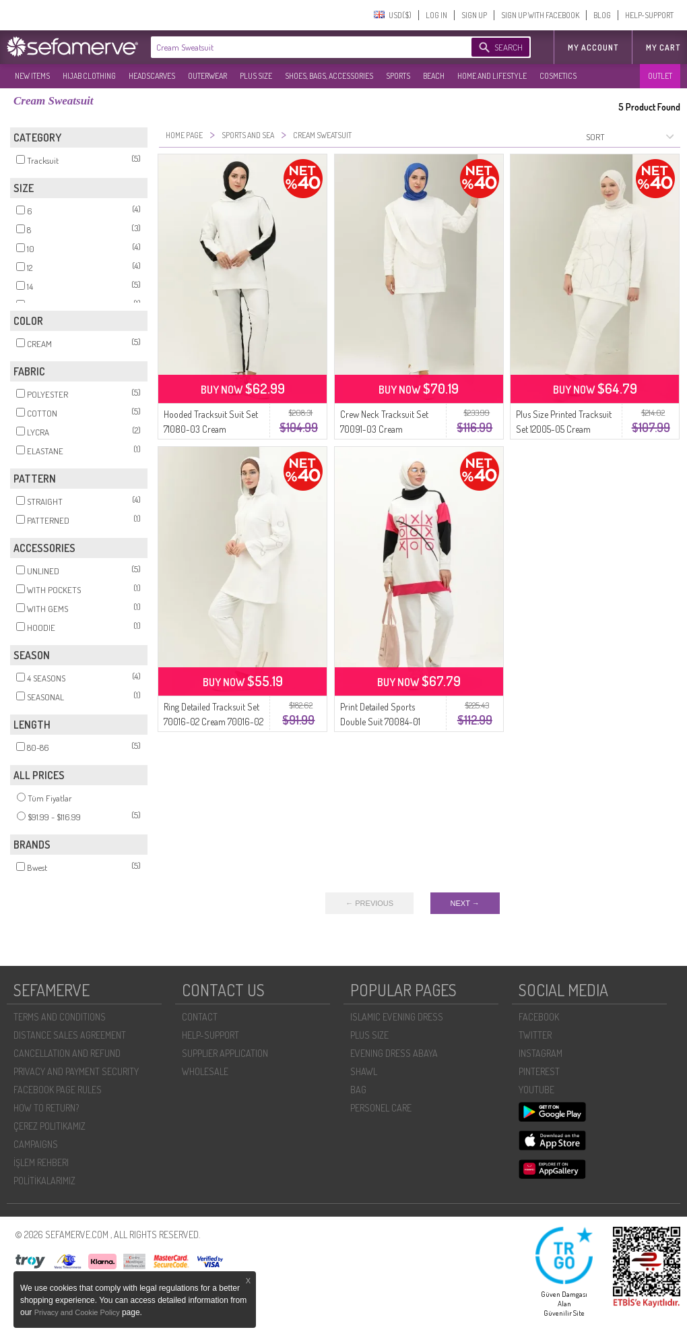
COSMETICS (558, 76)
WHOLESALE (205, 1071)
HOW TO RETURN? (46, 1108)
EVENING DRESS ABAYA (394, 1053)
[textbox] (298, 47)
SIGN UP (474, 15)
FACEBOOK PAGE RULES (57, 1089)
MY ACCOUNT (593, 47)
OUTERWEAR (207, 76)
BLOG (602, 15)
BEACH (434, 76)
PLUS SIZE (256, 76)
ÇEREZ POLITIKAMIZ (49, 1126)
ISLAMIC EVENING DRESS (396, 1017)
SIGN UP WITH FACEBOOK (540, 15)
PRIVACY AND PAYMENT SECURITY (76, 1071)
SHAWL (363, 1071)
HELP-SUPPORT (649, 15)
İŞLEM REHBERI (41, 1162)
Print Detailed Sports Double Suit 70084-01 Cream (380, 721)
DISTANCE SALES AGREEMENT (69, 1035)
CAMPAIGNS (35, 1144)
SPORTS (398, 76)
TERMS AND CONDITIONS (59, 1017)
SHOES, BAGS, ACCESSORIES (329, 76)
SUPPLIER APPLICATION (225, 1053)
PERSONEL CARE (381, 1108)
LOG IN (436, 15)
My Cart (663, 47)
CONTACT (200, 1017)
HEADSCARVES (152, 76)
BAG (358, 1089)
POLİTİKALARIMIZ (44, 1180)
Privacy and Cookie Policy (78, 1312)
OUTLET (660, 76)
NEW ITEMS (32, 76)
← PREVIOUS (369, 903)
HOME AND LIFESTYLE (492, 76)
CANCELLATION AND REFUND (67, 1053)
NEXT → (465, 903)
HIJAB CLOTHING (89, 76)
